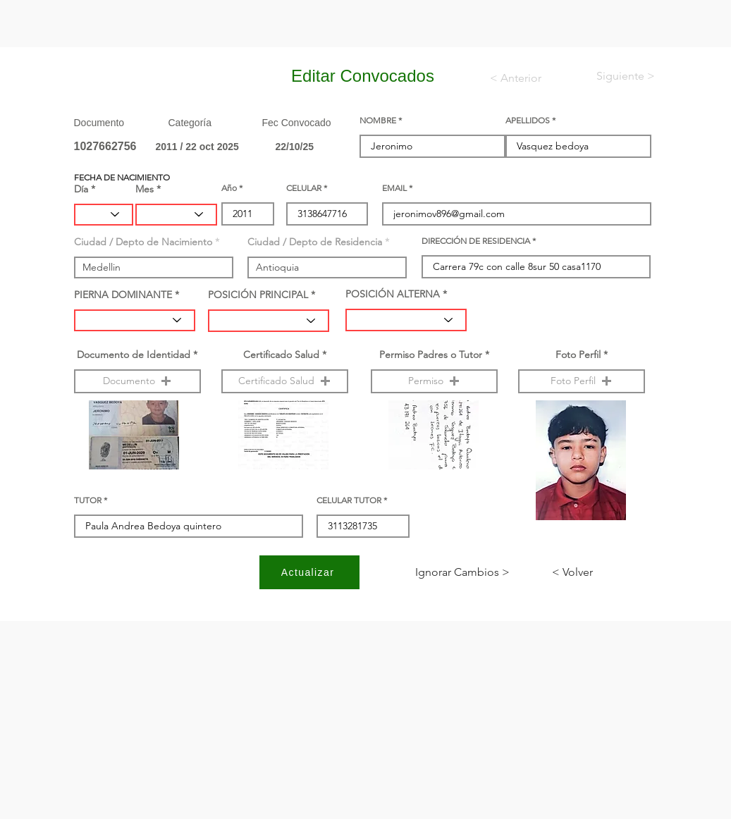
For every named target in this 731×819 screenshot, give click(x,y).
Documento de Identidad (133, 354)
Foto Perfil (578, 354)
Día (81, 189)
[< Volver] (598, 572)
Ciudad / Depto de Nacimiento (143, 242)
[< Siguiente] (614, 76)
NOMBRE (378, 120)
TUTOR (88, 500)
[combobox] (153, 267)
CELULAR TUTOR (349, 500)
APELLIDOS (527, 120)
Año (229, 188)
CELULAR (303, 188)
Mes (144, 189)
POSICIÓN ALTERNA (392, 294)
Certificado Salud (281, 354)
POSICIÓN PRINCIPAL (258, 295)
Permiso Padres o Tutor (430, 354)
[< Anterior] (525, 78)
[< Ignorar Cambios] (462, 572)
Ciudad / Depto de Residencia (314, 242)
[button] (137, 381)
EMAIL (394, 188)
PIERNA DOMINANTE (123, 295)
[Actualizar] (309, 572)
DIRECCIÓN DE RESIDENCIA (476, 241)
